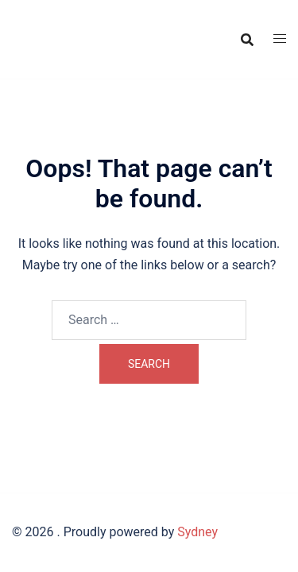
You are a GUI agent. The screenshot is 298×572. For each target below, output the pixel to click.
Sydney (197, 531)
